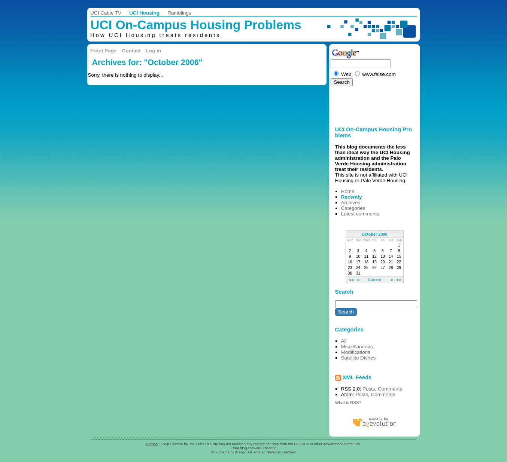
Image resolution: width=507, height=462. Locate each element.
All (344, 341)
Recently (351, 197)
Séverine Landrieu (281, 452)
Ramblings (179, 13)
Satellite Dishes (358, 358)
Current (374, 280)
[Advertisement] (352, 104)
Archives (351, 202)
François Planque (249, 452)
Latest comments (360, 214)
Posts (368, 389)
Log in (153, 50)
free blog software (247, 448)
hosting (270, 448)
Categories (353, 208)
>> (398, 279)
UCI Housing (144, 13)
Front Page (103, 50)
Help (165, 444)
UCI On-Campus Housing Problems (195, 25)
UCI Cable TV (105, 13)
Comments (390, 389)
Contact (131, 50)
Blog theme (220, 452)
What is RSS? (348, 402)
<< (351, 279)
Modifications (355, 352)
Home (348, 191)
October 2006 (375, 234)
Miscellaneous (357, 346)
